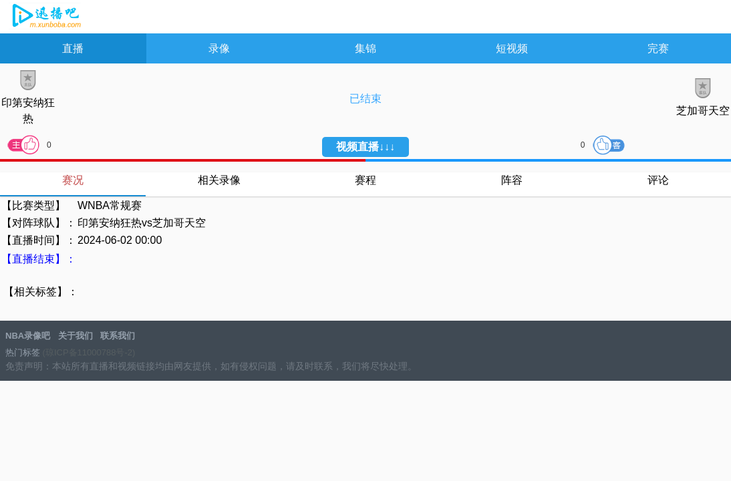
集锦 (365, 48)
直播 (73, 48)
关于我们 (75, 336)
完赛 (658, 48)
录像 (219, 48)
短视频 (512, 48)
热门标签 (22, 352)
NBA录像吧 (45, 17)
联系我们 (117, 336)
